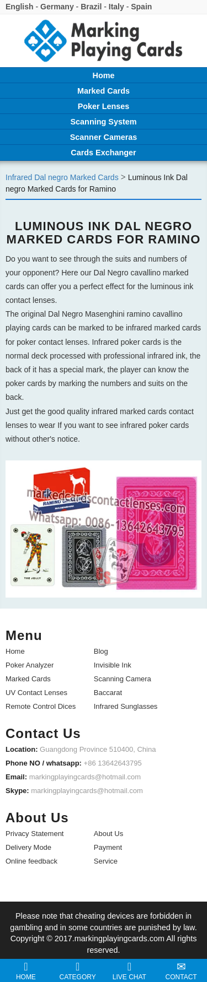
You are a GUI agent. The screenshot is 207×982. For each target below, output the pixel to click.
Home (15, 651)
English (20, 6)
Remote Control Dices (41, 706)
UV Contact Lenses (36, 692)
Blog (101, 651)
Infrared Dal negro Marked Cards (62, 177)
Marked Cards (28, 679)
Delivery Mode (28, 847)
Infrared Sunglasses (126, 706)
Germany (57, 6)
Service (106, 861)
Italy (116, 6)
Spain (141, 6)
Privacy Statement (35, 833)
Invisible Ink (112, 665)
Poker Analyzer (30, 665)
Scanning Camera (122, 679)
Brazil (91, 6)
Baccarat (108, 692)
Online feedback (31, 861)
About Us (108, 833)
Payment (108, 847)
